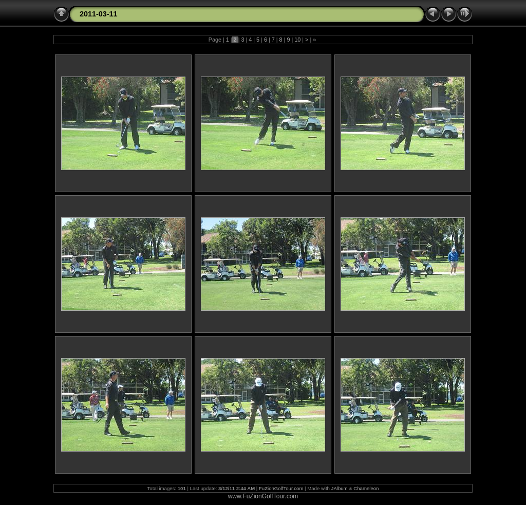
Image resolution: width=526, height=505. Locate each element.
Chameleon (366, 488)
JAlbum (339, 488)
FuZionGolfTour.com (281, 488)
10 (297, 39)
